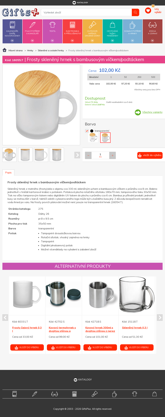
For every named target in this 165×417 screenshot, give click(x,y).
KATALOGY (82, 379)
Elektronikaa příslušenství (72, 30)
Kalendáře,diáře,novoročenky (12, 31)
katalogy (80, 2)
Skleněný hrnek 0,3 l (134, 327)
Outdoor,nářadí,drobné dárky (92, 31)
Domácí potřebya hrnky (132, 30)
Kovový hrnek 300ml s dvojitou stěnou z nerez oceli (100, 331)
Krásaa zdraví (152, 30)
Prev (5, 155)
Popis (8, 172)
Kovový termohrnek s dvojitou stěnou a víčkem (62, 331)
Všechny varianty (152, 112)
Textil (52, 29)
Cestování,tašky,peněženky (112, 31)
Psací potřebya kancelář (32, 30)
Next (77, 155)
